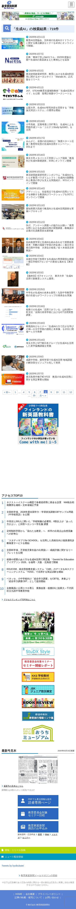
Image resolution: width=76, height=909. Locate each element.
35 (34, 395)
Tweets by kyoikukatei (13, 865)
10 (57, 392)
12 (70, 392)
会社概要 (30, 894)
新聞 (40, 834)
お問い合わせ (52, 897)
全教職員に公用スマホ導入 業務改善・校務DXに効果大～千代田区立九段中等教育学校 (40, 589)
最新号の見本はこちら (13, 786)
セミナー (26, 838)
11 (64, 392)
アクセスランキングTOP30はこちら (19, 600)
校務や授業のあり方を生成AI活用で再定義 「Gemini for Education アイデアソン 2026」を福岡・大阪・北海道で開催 (40, 561)
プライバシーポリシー (49, 894)
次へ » (43, 395)
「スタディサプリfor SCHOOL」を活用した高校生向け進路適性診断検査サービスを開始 (40, 541)
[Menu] (71, 5)
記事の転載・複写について (28, 897)
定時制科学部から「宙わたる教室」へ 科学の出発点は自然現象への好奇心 (40, 532)
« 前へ (7, 392)
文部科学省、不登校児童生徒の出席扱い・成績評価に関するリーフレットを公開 (40, 551)
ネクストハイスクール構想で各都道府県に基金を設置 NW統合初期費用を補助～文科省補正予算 (40, 503)
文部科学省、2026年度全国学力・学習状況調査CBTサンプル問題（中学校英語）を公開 (40, 513)
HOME (18, 894)
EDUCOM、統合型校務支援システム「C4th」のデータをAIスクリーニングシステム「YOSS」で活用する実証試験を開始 (40, 570)
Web (47, 834)
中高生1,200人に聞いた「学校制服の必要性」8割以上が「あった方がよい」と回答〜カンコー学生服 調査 (40, 522)
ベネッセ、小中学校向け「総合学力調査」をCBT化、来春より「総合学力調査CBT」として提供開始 (38, 580)
